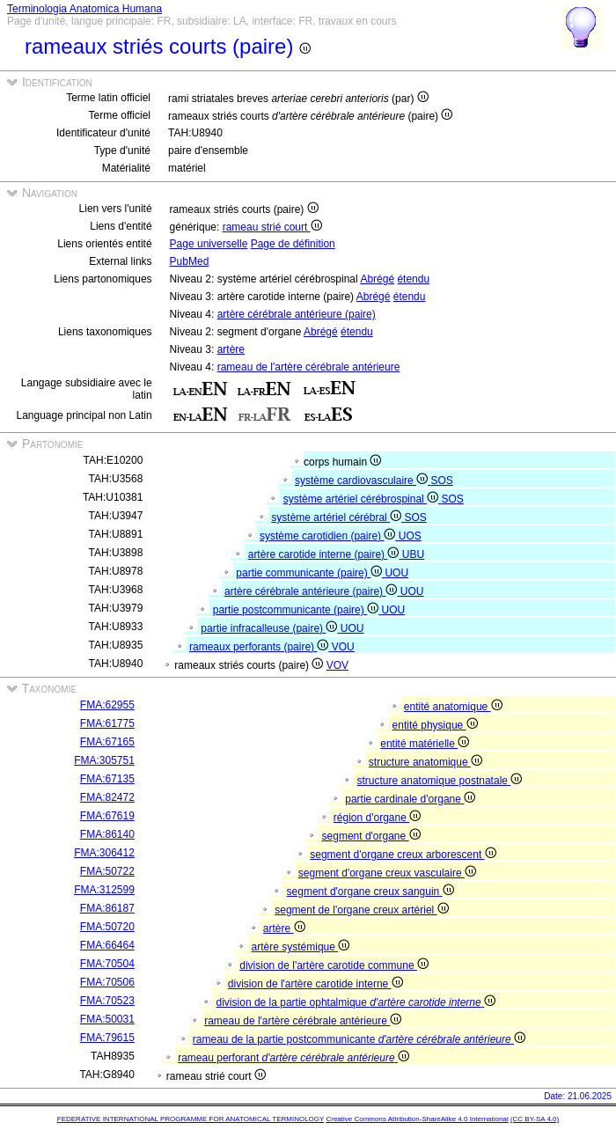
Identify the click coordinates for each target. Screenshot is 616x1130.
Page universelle (209, 244)
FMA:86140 (107, 834)
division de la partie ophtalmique (356, 1002)
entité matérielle (424, 743)
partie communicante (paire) (310, 573)
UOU (396, 573)
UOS (410, 536)
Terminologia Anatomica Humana (84, 9)
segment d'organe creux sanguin (370, 891)
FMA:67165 (107, 742)
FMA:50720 (107, 927)
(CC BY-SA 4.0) (534, 1119)
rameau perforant (293, 1058)
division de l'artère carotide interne (315, 984)
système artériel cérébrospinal (362, 499)
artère (231, 349)
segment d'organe (371, 836)
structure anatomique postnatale (440, 780)
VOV (337, 665)
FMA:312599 (104, 890)
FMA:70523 (107, 1000)
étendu (413, 279)
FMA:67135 (107, 779)
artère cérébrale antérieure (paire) (296, 314)
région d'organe (377, 817)
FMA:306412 (104, 853)
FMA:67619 (107, 816)
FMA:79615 (107, 1037)
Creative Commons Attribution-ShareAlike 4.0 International (417, 1119)
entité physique (435, 725)
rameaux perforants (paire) (260, 647)
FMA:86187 (107, 908)
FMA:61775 (107, 723)
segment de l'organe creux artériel (361, 910)
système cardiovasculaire (362, 480)
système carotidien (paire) (329, 536)
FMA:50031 (107, 1019)
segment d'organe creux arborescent (402, 854)
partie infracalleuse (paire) (270, 628)
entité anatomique (453, 707)
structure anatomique (425, 762)
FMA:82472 (107, 797)
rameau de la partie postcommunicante (359, 1039)
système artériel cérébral (337, 517)
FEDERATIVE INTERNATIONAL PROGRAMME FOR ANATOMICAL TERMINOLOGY (190, 1119)
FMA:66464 (107, 945)
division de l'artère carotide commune (334, 965)
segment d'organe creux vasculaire (387, 873)
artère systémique (301, 947)
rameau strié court (272, 227)
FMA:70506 (107, 982)
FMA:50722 (107, 871)
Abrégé (377, 279)
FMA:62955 (107, 705)
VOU (343, 647)
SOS (441, 480)
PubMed (189, 261)
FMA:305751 (104, 760)
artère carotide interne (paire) (325, 554)
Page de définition (293, 244)
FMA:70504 (107, 964)
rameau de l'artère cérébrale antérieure (308, 367)
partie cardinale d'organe (410, 799)
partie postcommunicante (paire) (297, 610)
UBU (413, 554)
